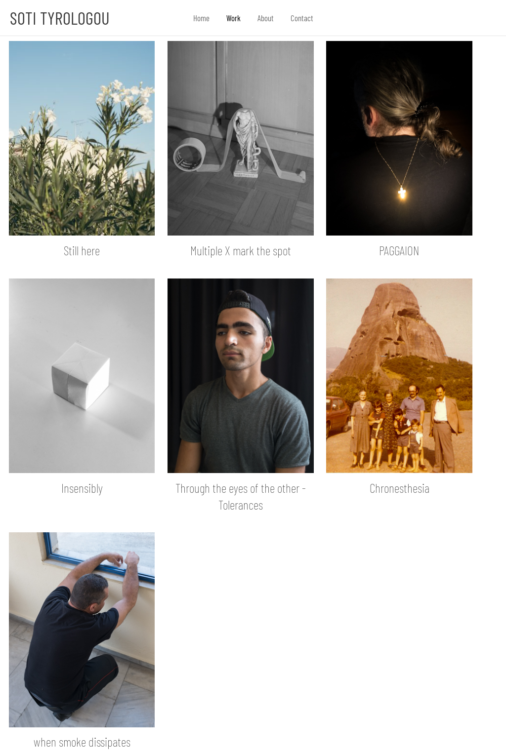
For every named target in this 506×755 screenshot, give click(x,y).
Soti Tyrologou (60, 17)
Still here (82, 250)
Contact (302, 18)
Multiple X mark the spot (240, 250)
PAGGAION (399, 250)
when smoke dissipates (82, 741)
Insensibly (82, 487)
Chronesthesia (399, 487)
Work (233, 18)
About (265, 18)
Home (201, 18)
